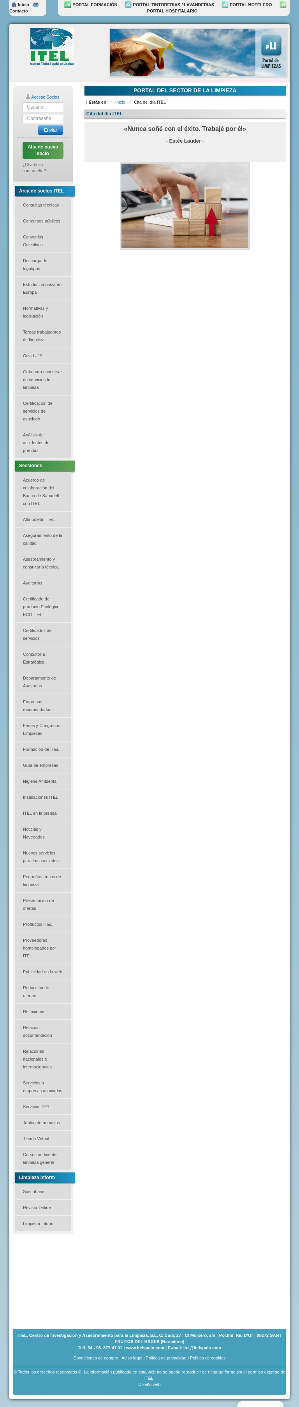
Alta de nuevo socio (43, 150)
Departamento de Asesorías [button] (39, 682)
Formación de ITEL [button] (41, 749)
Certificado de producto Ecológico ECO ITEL (41, 607)
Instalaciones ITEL (40, 797)
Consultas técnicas (41, 205)
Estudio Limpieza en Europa (42, 288)
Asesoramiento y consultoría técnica (41, 563)
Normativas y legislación (35, 312)
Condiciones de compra (95, 1358)
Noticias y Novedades (34, 833)
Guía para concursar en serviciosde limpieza (42, 379)
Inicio (20, 4)
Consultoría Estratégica (34, 658)
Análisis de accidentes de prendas (36, 443)
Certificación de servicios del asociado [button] (38, 411)
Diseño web (149, 1384)
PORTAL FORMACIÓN (90, 4)
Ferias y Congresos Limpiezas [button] (41, 729)
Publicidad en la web (42, 971)
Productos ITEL (38, 924)
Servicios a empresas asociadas (42, 1086)
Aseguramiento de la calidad (42, 539)
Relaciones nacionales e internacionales (37, 1059)
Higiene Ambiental (40, 781)
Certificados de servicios (37, 634)
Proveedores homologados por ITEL (39, 948)
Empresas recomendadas (37, 705)
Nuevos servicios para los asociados (41, 857)
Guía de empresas (40, 765)
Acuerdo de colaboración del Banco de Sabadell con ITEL (41, 492)
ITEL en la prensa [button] (39, 813)
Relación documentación (37, 1031)
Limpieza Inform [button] (38, 1223)
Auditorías (32, 583)
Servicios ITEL (37, 1106)
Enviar (50, 130)
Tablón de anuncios (41, 1122)
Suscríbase (33, 1191)
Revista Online (37, 1207)
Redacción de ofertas (36, 991)
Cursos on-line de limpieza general (39, 1158)
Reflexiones (34, 1011)
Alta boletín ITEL (39, 519)
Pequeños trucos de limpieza (42, 880)
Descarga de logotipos (35, 264)
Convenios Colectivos (33, 241)
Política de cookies (208, 1358)
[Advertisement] (52, 1280)
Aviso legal (131, 1358)
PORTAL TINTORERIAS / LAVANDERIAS (169, 4)
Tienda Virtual (36, 1138)
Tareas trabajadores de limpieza (42, 336)
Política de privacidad (166, 1358)
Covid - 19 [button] (32, 355)
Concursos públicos (41, 221)
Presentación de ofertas (38, 904)
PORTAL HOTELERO (247, 4)
